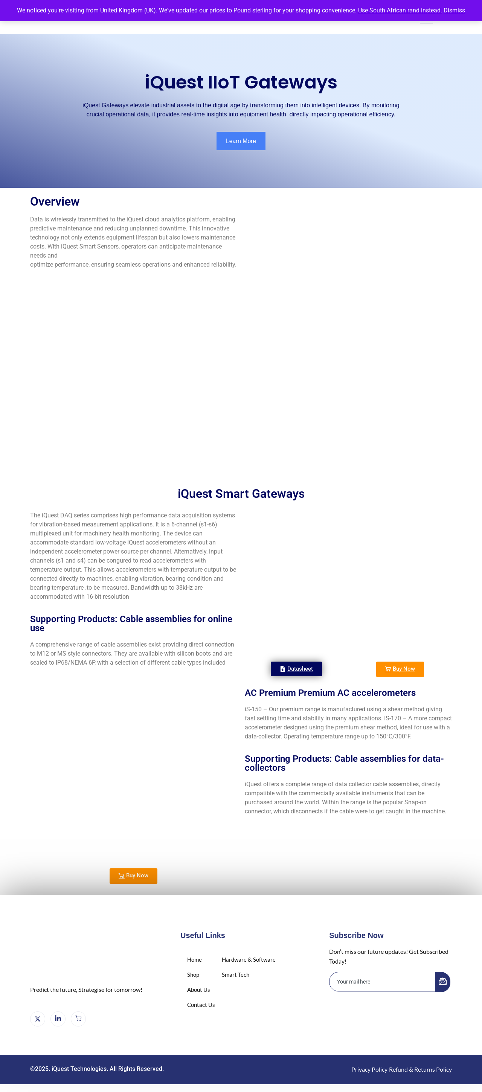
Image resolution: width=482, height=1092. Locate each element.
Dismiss (454, 10)
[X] (37, 1019)
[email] (382, 981)
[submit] (442, 982)
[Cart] (78, 1019)
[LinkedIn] (58, 1019)
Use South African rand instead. (400, 10)
